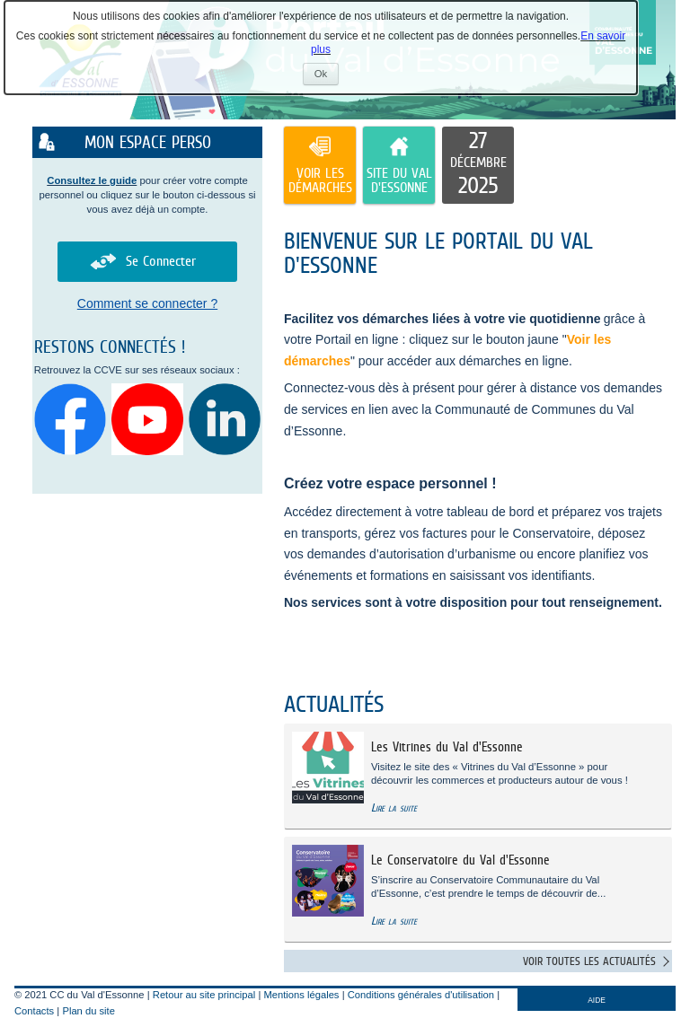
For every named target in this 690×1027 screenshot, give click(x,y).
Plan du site (88, 1010)
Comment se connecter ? (147, 303)
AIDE (597, 1000)
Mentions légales (302, 994)
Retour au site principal (204, 994)
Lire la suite (394, 807)
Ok (326, 75)
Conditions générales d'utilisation (421, 994)
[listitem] (478, 165)
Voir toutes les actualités (589, 961)
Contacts (34, 1010)
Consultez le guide (92, 180)
